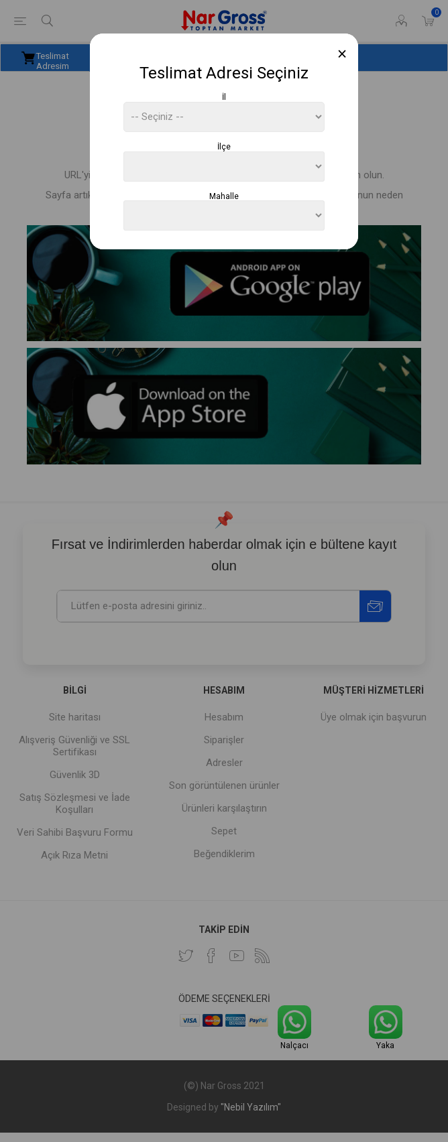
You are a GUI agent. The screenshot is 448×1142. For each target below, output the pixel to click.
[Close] (342, 54)
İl (224, 97)
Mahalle (224, 195)
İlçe (224, 146)
